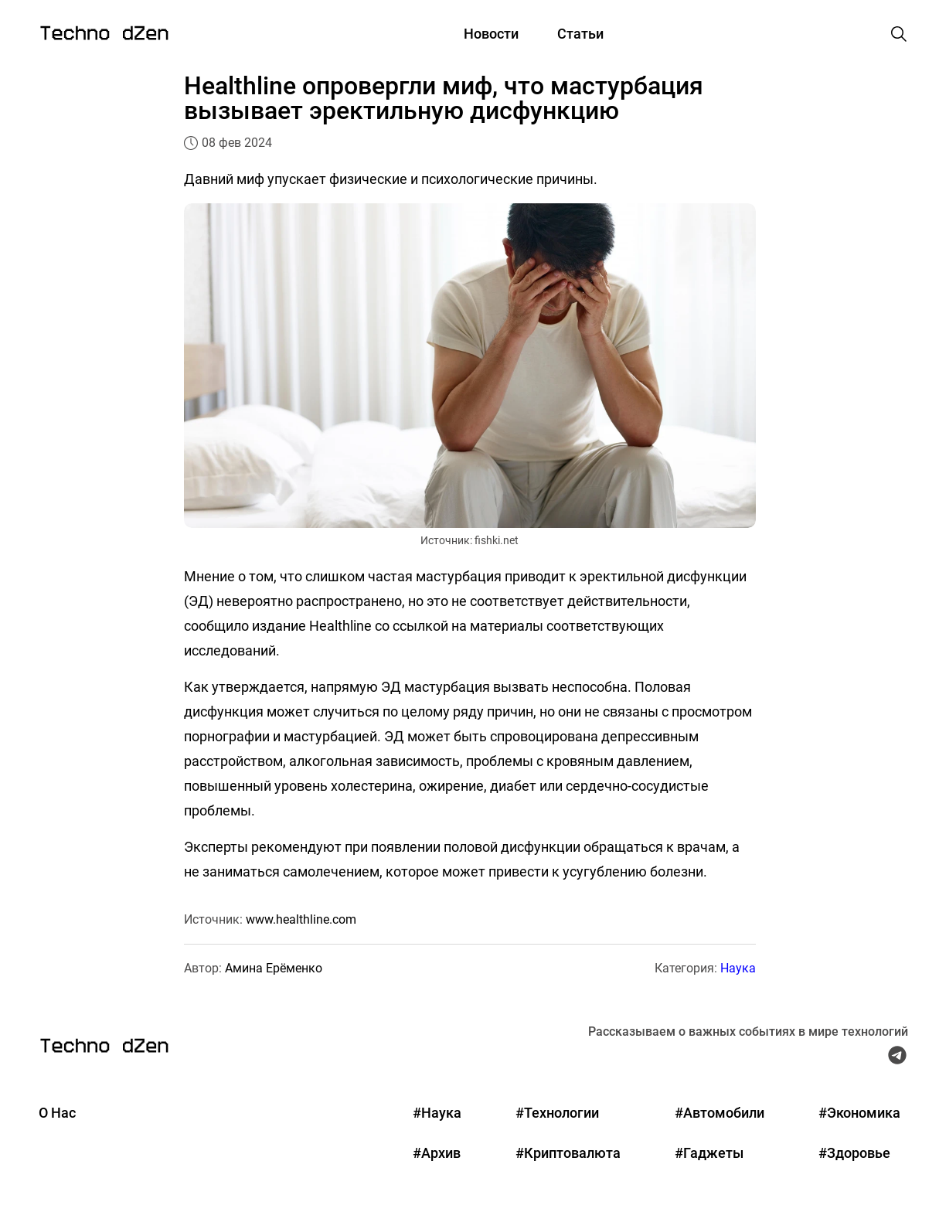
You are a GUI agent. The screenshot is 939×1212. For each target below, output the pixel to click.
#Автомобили (719, 1113)
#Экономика (859, 1113)
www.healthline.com (301, 919)
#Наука (437, 1113)
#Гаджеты (709, 1153)
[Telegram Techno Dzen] (897, 1059)
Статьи (580, 34)
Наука (738, 968)
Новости (491, 34)
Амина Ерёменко (273, 968)
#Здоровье (854, 1153)
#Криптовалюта (568, 1153)
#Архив (437, 1153)
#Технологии (557, 1113)
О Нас (57, 1113)
